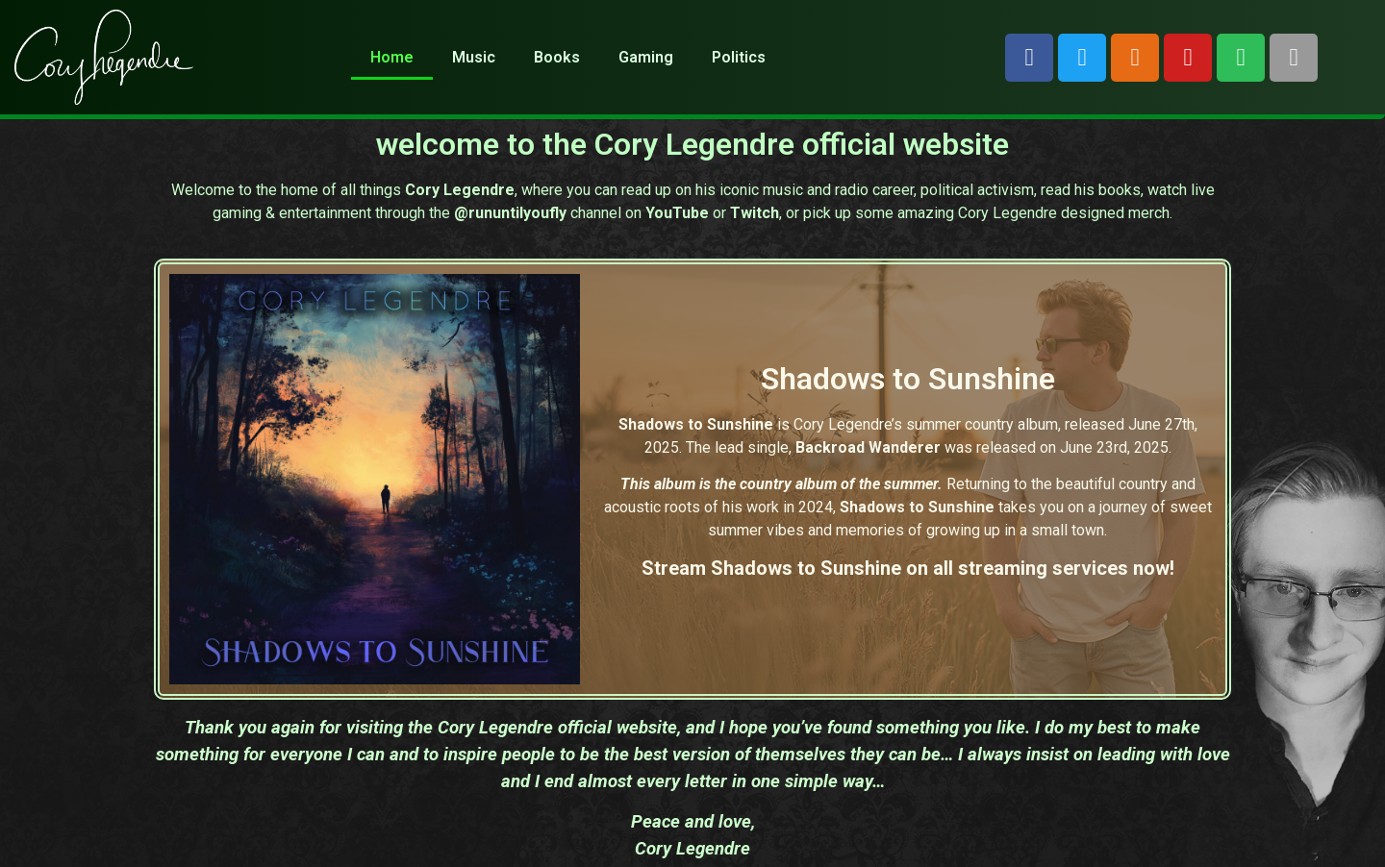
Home (392, 57)
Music (473, 57)
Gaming (645, 57)
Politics (739, 57)
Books (557, 57)
